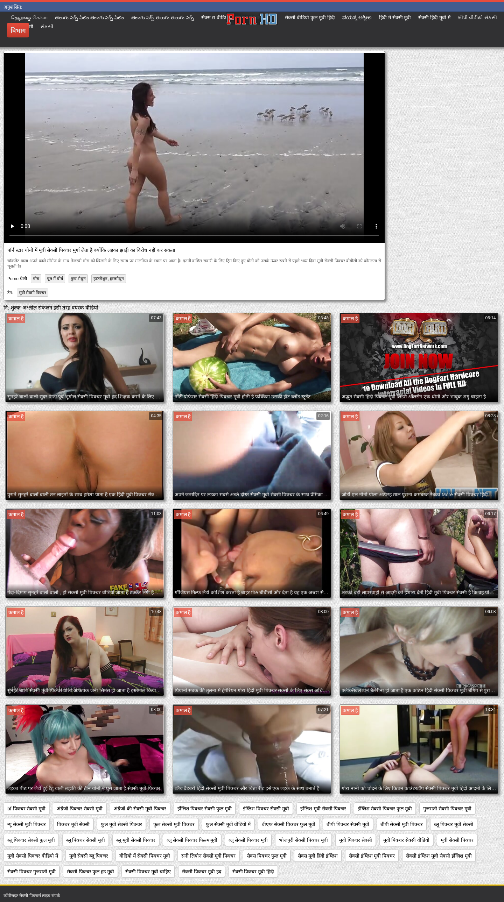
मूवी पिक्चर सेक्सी (355, 840)
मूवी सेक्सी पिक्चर (33, 292)
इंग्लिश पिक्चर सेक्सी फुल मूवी (204, 808)
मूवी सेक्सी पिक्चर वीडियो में (32, 856)
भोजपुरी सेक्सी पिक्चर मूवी (303, 840)
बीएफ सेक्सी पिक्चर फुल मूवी (288, 824)
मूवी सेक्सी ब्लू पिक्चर (88, 856)
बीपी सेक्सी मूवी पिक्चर (401, 824)
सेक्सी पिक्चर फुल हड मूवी (90, 871)
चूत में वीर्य (55, 278)
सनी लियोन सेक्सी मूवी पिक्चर (208, 856)
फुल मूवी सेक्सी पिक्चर (121, 824)
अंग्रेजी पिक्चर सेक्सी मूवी (80, 808)
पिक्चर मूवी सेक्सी (73, 824)
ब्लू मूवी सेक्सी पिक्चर (135, 840)
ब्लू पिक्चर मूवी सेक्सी (453, 824)
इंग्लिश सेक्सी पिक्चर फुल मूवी (385, 808)
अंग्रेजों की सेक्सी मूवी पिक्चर (140, 808)
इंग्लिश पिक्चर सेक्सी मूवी (266, 808)
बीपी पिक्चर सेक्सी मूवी (348, 824)
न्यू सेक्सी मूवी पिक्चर (26, 824)
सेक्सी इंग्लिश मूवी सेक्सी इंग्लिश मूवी (438, 856)
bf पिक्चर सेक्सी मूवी (26, 808)
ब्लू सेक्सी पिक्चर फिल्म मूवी (192, 840)
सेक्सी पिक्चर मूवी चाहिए (148, 871)
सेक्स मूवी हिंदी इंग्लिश (318, 856)
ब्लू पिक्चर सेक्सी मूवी (85, 840)
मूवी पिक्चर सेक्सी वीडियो (406, 840)
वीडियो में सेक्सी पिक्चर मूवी (144, 856)
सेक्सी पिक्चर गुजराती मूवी (31, 871)
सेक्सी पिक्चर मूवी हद (201, 871)
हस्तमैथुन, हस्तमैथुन (108, 278)
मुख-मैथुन (78, 278)
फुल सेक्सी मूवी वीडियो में (228, 824)
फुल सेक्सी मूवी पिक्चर (174, 824)
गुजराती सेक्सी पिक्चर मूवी (447, 808)
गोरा (36, 278)
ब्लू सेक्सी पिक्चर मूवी (248, 840)
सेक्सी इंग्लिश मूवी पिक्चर (372, 856)
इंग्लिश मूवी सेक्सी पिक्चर (323, 808)
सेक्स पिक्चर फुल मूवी (267, 856)
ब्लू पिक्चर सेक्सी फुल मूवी (31, 840)
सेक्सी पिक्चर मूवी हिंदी (253, 871)
